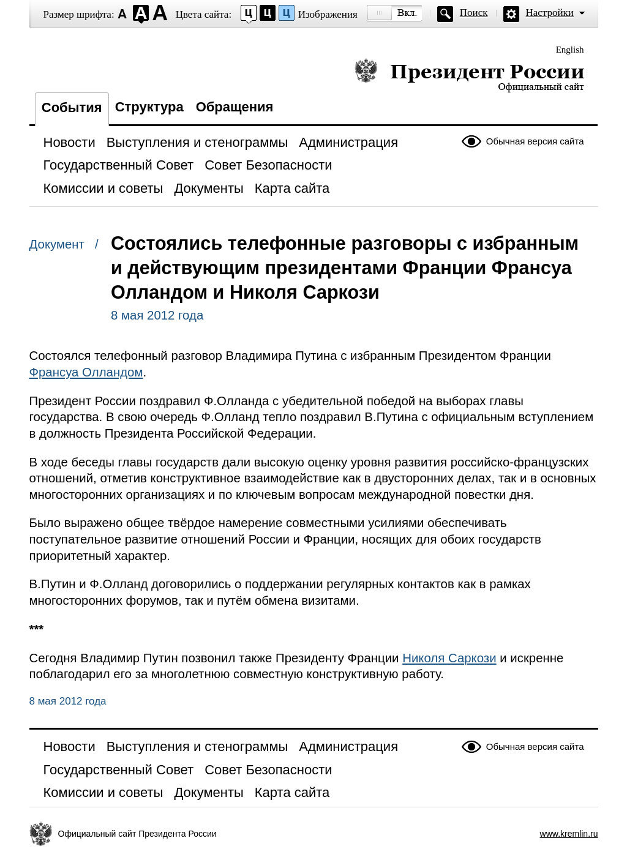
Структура (149, 106)
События (72, 107)
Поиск (474, 12)
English (570, 49)
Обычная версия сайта (535, 141)
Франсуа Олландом (86, 372)
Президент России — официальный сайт (469, 75)
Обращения (235, 106)
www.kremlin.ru (569, 834)
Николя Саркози (449, 658)
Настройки (550, 12)
